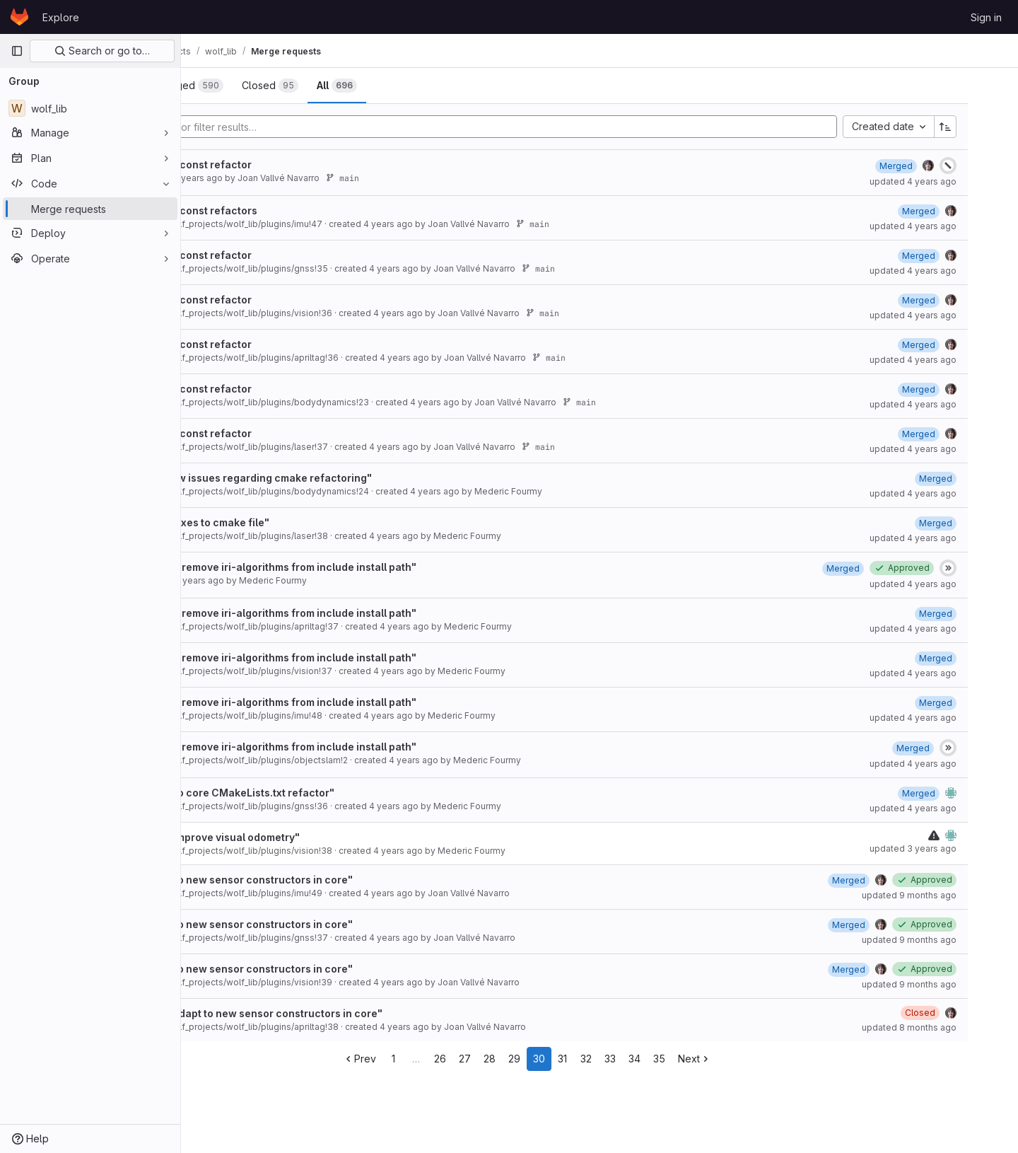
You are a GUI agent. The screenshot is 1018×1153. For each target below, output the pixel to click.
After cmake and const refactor (286, 164)
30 (612, 1059)
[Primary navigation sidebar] (17, 51)
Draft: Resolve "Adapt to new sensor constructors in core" (352, 1013)
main (455, 178)
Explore (60, 17)
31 (635, 1059)
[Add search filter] (563, 126)
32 (659, 1059)
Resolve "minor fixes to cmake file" (295, 522)
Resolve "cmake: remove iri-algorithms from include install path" (369, 567)
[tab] (229, 85)
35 (732, 1059)
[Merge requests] (90, 208)
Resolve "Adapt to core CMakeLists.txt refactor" (328, 793)
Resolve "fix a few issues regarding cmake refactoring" (346, 478)
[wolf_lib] (90, 108)
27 (538, 1059)
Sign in (986, 17)
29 (587, 1059)
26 (513, 1059)
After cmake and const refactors (289, 210)
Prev (432, 1059)
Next (767, 1059)
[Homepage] (19, 17)
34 (707, 1059)
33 (683, 1059)
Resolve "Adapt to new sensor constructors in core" (337, 880)
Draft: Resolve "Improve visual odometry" (310, 837)
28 (562, 1059)
